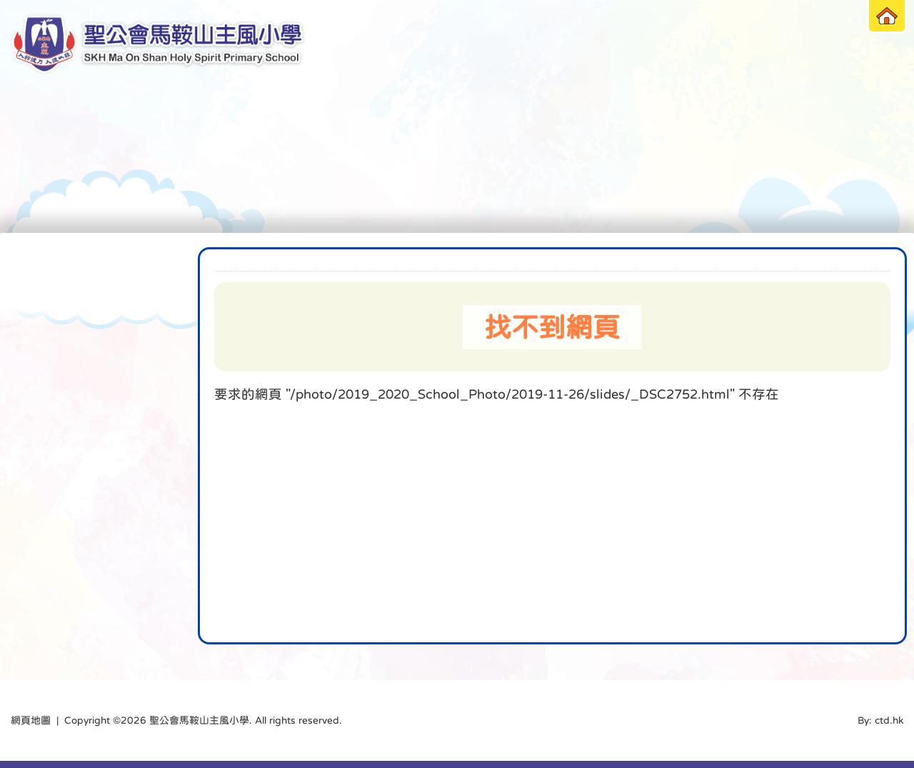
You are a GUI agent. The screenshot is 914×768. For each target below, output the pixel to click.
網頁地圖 (31, 720)
